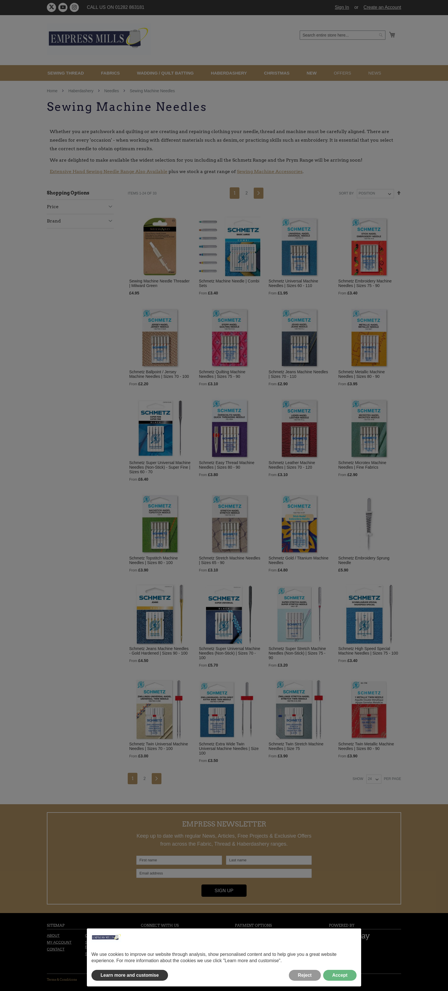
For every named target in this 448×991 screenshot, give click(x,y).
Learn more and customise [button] (130, 975)
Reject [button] (305, 975)
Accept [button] (339, 975)
